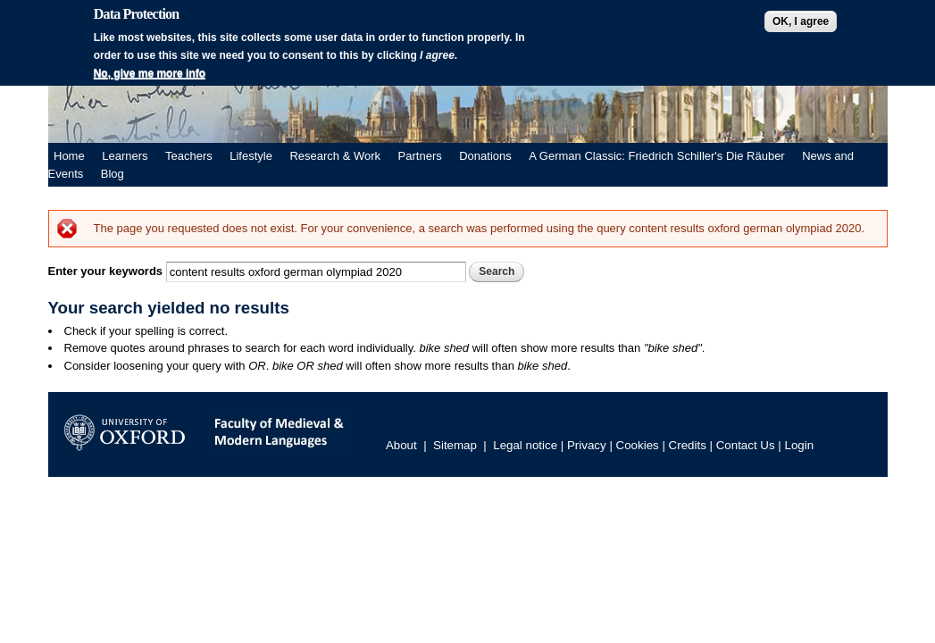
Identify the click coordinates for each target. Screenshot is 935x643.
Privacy (586, 445)
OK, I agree (800, 21)
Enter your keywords (107, 271)
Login (799, 445)
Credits (687, 445)
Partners (420, 156)
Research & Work (334, 156)
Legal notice (525, 445)
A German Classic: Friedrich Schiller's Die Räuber (656, 156)
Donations (485, 156)
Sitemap (455, 445)
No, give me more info (149, 73)
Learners (124, 156)
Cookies (637, 445)
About (401, 445)
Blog (112, 173)
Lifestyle (251, 156)
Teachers (189, 156)
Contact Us (745, 445)
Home (69, 156)
